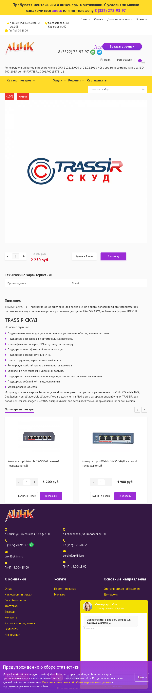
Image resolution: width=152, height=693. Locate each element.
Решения (76, 80)
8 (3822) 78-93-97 (73, 51)
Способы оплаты (15, 600)
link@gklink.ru (14, 556)
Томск (98, 46)
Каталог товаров (21, 80)
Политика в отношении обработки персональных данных (77, 682)
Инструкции (12, 635)
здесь (57, 10)
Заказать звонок (122, 46)
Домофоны (111, 594)
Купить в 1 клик (84, 256)
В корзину (113, 256)
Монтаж (59, 594)
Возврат (10, 612)
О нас (84, 19)
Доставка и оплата (118, 19)
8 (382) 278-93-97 (110, 10)
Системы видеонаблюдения (122, 589)
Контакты (142, 19)
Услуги (59, 80)
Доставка (11, 606)
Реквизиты (11, 629)
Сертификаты (97, 80)
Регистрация (124, 59)
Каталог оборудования (20, 623)
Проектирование (65, 589)
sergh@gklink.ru (73, 555)
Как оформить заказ (18, 594)
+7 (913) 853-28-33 (75, 545)
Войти (107, 59)
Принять (142, 677)
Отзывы (98, 19)
